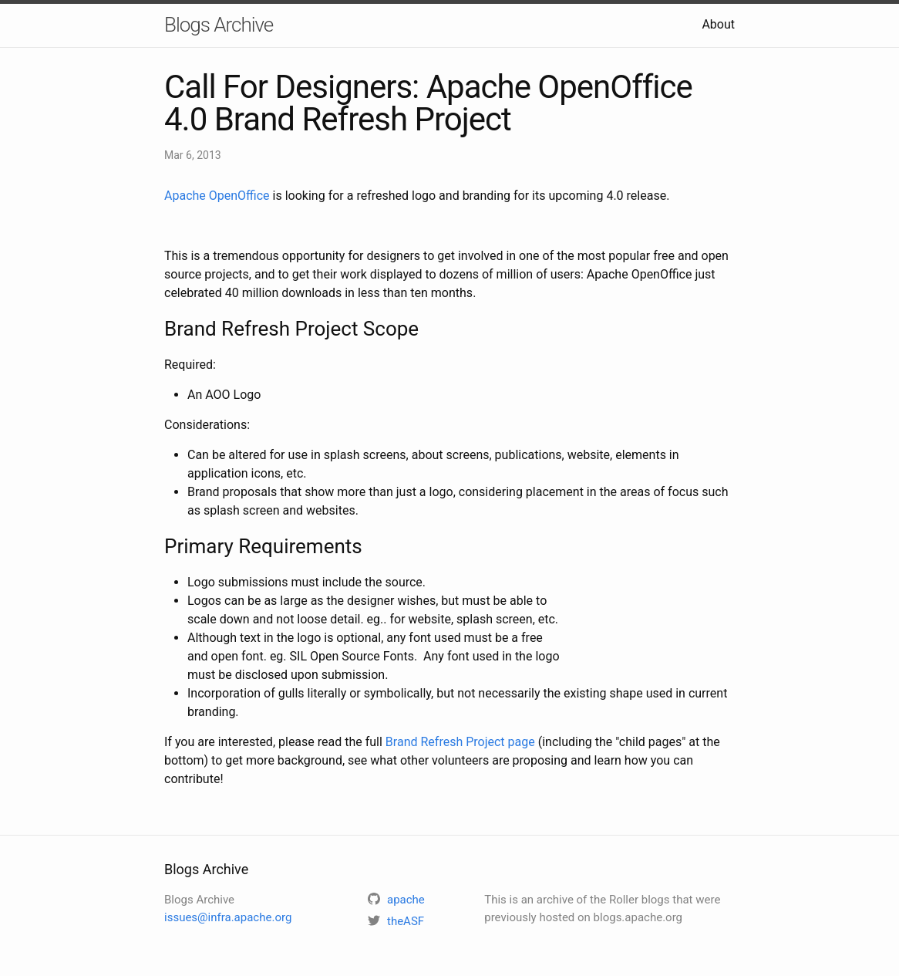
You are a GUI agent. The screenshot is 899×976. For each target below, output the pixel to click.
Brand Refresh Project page (460, 742)
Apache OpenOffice (217, 195)
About (718, 24)
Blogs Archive (218, 24)
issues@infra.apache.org (227, 917)
